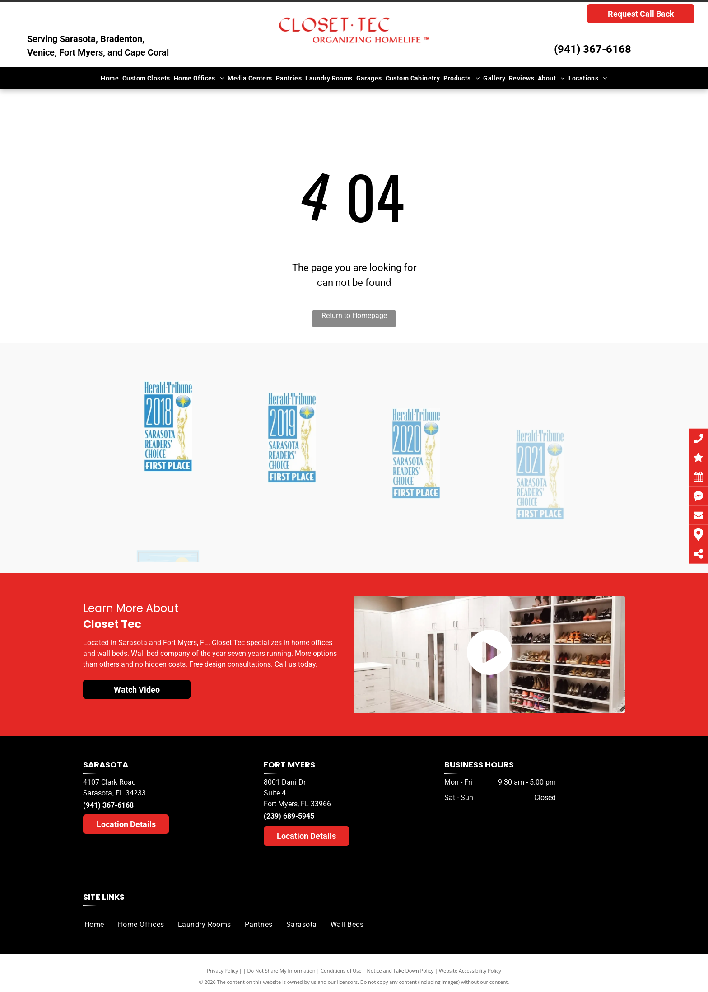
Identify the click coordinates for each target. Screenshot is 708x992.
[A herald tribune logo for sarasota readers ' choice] (291, 504)
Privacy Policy (222, 970)
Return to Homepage (354, 315)
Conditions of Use (341, 970)
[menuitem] (110, 78)
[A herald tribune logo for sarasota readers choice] (168, 489)
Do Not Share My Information (281, 970)
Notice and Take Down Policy (400, 970)
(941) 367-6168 (592, 49)
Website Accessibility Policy (470, 970)
